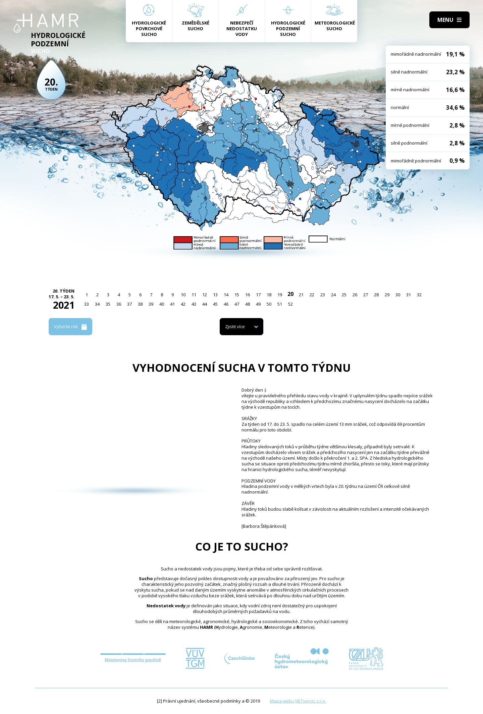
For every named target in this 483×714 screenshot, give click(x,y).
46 (226, 304)
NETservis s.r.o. (310, 701)
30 (397, 295)
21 (301, 295)
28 (376, 295)
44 (204, 304)
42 (183, 304)
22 (312, 295)
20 (290, 294)
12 (204, 295)
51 (279, 304)
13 (215, 295)
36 (118, 304)
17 (258, 295)
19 (279, 295)
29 (387, 295)
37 (129, 304)
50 (269, 304)
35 (108, 304)
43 (194, 304)
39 (151, 304)
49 (258, 304)
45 (215, 304)
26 (355, 295)
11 (194, 295)
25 (344, 295)
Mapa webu (282, 701)
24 (333, 295)
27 (365, 295)
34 (97, 304)
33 (86, 304)
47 (236, 304)
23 (322, 295)
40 (161, 304)
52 (290, 304)
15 (236, 295)
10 (183, 295)
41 (172, 304)
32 (419, 295)
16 (247, 295)
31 (408, 295)
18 (269, 295)
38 (140, 304)
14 (226, 295)
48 (247, 304)
